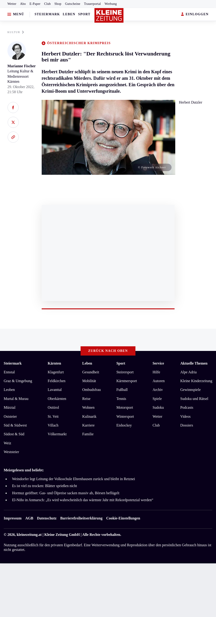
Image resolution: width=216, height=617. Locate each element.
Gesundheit (90, 372)
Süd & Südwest (15, 425)
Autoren (159, 381)
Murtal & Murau (16, 399)
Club (47, 4)
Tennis (121, 399)
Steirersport (125, 372)
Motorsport (124, 407)
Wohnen (88, 407)
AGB (29, 518)
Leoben (9, 390)
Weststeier (11, 452)
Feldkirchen (56, 381)
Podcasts (186, 407)
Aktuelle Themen (193, 363)
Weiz (7, 443)
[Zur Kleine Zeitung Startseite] (109, 15)
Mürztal (10, 407)
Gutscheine (72, 4)
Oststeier (10, 416)
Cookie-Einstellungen (123, 518)
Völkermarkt (57, 434)
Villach (53, 425)
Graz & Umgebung (18, 381)
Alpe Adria (188, 372)
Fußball (122, 390)
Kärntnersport (126, 381)
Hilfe (156, 372)
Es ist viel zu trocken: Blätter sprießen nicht (44, 486)
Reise (86, 399)
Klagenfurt (56, 372)
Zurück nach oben (108, 351)
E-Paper (35, 4)
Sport (84, 14)
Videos (185, 416)
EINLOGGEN (195, 14)
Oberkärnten (57, 399)
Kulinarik (89, 416)
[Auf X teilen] (13, 122)
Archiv (158, 390)
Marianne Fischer (21, 66)
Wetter (11, 4)
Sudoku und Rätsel (194, 399)
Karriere (88, 425)
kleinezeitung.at (29, 535)
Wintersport (125, 416)
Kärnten (54, 363)
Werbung (111, 4)
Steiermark (47, 14)
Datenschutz (46, 518)
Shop (57, 4)
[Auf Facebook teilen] (13, 107)
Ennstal (9, 372)
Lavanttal (55, 390)
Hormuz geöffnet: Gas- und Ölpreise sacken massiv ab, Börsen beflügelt (65, 493)
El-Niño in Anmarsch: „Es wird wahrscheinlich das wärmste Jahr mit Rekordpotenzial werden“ (82, 500)
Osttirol (53, 407)
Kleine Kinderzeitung (196, 381)
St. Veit (53, 416)
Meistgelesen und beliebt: (24, 470)
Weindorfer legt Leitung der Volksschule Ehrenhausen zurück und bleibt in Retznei (73, 479)
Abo (23, 4)
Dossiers (186, 425)
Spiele (157, 399)
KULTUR (15, 32)
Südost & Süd (14, 434)
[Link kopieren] (13, 137)
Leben (69, 14)
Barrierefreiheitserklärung (81, 518)
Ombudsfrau (91, 390)
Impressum (13, 518)
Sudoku (158, 407)
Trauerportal (92, 4)
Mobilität (89, 381)
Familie (88, 434)
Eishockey (124, 425)
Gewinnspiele (190, 390)
